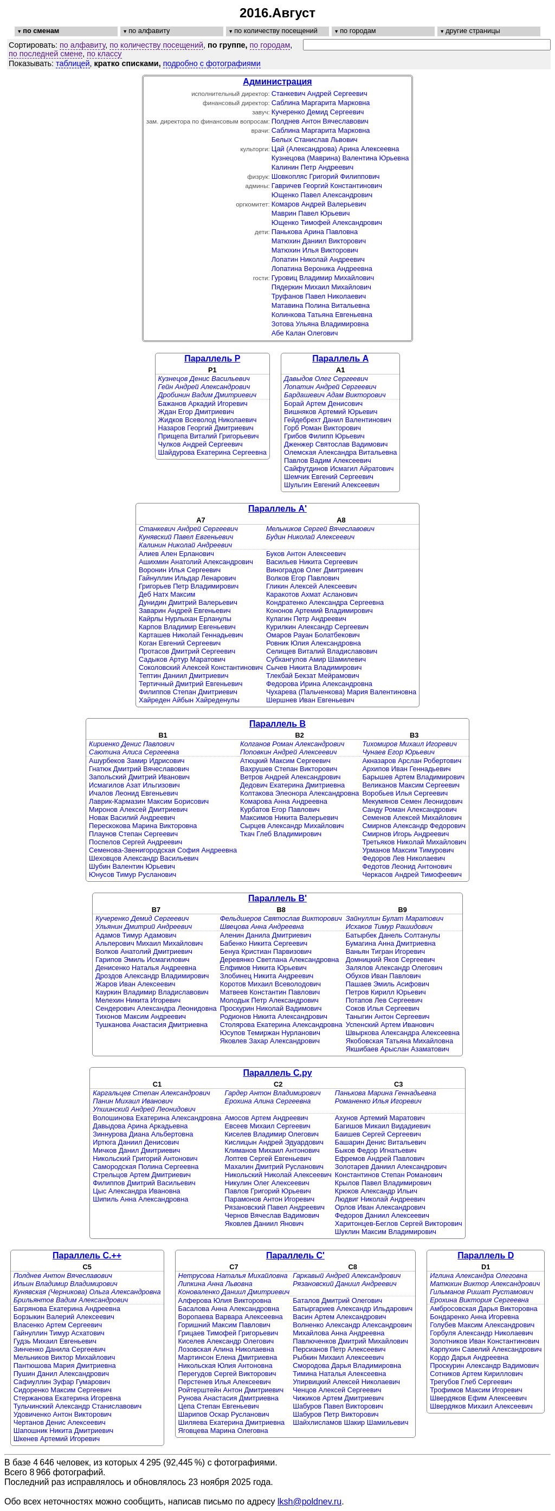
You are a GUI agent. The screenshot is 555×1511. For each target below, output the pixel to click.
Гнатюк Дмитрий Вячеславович (139, 769)
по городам (270, 45)
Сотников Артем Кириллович (476, 1374)
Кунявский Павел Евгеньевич (186, 537)
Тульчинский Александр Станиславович (77, 1406)
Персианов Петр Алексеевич (339, 1349)
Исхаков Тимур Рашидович (389, 926)
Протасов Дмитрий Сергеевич (187, 651)
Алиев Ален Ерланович (176, 554)
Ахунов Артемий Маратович (380, 1118)
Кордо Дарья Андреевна (469, 1357)
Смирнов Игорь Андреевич (405, 834)
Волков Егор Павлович (302, 578)
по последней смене (45, 53)
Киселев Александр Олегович (226, 1341)
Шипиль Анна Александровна (140, 1199)
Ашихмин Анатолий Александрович (196, 562)
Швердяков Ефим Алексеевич (478, 1398)
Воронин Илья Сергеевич (180, 570)
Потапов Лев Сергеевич (384, 1000)
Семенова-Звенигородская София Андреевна (163, 850)
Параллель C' (295, 1255)
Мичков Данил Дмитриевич (136, 1150)
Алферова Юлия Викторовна (225, 1300)
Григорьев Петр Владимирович (188, 586)
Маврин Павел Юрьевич (311, 213)
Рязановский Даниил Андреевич (345, 1284)
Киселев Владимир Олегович (271, 1134)
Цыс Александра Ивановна (136, 1191)
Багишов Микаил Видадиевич (383, 1126)
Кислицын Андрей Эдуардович (273, 1142)
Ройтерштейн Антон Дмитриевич (231, 1390)
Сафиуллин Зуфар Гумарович (62, 1382)
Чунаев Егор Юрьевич (398, 752)
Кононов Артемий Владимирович (319, 610)
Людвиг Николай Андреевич (380, 1199)
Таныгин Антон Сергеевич (388, 1016)
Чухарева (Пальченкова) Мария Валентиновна (341, 692)
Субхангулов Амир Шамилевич (316, 659)
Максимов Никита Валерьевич (289, 817)
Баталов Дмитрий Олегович (337, 1300)
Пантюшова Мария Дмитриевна (65, 1365)
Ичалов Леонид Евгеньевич (133, 793)
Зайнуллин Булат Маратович (395, 918)
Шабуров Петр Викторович (335, 1414)
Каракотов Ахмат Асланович (312, 594)
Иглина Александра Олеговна (478, 1275)
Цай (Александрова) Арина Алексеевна (335, 149)
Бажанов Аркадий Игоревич (203, 403)
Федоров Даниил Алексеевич (382, 1215)
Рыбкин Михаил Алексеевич (338, 1357)
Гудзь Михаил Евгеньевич (55, 1341)
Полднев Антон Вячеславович (320, 121)
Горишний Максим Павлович (224, 1325)
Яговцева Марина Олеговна (223, 1430)
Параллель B (277, 723)
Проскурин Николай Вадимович (271, 1008)
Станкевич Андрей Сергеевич (319, 93)
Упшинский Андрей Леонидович (144, 1109)
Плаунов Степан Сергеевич (133, 834)
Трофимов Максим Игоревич (476, 1390)
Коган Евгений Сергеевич (180, 643)
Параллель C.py (277, 1072)
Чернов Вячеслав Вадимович (271, 1215)
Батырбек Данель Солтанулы (393, 935)
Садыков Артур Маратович (182, 659)
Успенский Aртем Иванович (390, 1025)
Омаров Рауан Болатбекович (313, 635)
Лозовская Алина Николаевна (226, 1349)
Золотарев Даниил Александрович (391, 1167)
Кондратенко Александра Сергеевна (325, 602)
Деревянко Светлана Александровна (279, 959)
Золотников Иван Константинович (484, 1341)
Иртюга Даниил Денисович (136, 1142)
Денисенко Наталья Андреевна (145, 968)
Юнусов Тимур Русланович (132, 874)
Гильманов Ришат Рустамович (481, 1292)
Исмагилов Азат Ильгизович (134, 785)
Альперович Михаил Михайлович (149, 943)
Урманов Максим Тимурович (408, 850)
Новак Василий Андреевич (132, 817)
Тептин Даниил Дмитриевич (183, 675)
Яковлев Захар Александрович (270, 1041)
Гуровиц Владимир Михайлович (323, 278)
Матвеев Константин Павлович (270, 992)
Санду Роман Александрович (409, 809)
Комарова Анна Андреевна (283, 801)
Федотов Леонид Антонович (406, 866)
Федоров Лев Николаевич (403, 858)
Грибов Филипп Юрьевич (324, 436)
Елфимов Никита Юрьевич (263, 968)
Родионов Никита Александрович (273, 1016)
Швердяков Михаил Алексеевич (481, 1406)
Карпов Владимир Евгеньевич (187, 627)
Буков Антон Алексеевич (306, 554)
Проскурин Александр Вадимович (484, 1365)
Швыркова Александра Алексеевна (403, 1033)
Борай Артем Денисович (323, 403)
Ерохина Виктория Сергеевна (479, 1300)
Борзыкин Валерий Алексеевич (64, 1317)
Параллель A (340, 358)
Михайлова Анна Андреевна (338, 1333)
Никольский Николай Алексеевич (277, 1175)
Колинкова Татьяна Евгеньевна (322, 315)
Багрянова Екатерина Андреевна (67, 1309)
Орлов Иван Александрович (380, 1207)
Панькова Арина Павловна (315, 232)
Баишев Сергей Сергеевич (378, 1134)
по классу (104, 53)
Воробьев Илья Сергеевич (405, 793)
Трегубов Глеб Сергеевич (471, 1382)
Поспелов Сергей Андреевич (135, 842)
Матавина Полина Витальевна (321, 305)
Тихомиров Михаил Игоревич (409, 744)
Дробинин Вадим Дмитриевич (207, 395)
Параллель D (485, 1255)
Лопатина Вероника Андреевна (322, 268)
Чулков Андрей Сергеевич (200, 444)
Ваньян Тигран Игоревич (385, 951)
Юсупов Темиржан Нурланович (270, 1033)
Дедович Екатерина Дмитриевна (292, 785)
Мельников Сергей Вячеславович (320, 529)
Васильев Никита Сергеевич (312, 562)
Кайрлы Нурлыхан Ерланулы (185, 619)
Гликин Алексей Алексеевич (311, 586)
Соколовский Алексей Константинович (201, 667)
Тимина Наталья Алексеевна (339, 1374)
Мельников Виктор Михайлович (64, 1357)
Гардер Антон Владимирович (272, 1093)
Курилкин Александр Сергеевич (317, 627)
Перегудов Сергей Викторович (227, 1374)
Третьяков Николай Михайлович (414, 842)
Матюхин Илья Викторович (315, 250)
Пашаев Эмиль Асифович (387, 984)
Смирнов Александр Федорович (413, 826)
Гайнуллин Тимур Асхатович (59, 1333)
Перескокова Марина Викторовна (143, 826)
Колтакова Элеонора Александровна (299, 793)
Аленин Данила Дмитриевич (266, 935)
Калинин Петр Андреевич (312, 167)
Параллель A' (277, 508)
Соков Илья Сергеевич (383, 1008)
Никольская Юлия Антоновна (225, 1365)
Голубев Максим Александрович (482, 1325)
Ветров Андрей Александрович (290, 777)
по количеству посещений (156, 45)
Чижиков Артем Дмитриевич (338, 1398)
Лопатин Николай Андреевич (318, 259)
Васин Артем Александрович (339, 1317)
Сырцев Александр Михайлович (292, 826)
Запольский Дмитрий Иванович (139, 777)
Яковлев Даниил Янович (264, 1223)
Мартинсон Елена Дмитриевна (228, 1357)
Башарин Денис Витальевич (380, 1142)
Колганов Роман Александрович (292, 744)
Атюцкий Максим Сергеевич (285, 761)
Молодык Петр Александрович (269, 1000)
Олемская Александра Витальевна (340, 452)
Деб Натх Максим (167, 594)
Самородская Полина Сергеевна (145, 1167)
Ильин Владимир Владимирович (66, 1284)
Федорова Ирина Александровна (319, 684)
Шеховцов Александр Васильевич (143, 858)
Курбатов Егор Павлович (280, 809)
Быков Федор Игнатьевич (376, 1150)
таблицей (73, 63)
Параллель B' (277, 898)
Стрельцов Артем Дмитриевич (142, 1175)
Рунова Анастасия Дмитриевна (228, 1398)
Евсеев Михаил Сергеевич (267, 1126)
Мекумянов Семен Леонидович (412, 801)
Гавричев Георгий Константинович (327, 186)
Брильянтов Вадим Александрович (71, 1300)
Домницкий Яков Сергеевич (390, 959)
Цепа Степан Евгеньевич (218, 1406)
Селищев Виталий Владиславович (321, 651)
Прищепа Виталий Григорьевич (208, 436)
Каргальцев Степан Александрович (151, 1093)
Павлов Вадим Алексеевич (327, 460)
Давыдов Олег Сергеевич (326, 378)
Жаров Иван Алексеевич (135, 984)
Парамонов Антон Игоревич (269, 1199)
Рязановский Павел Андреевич (274, 1207)
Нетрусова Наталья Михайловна (233, 1275)
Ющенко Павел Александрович (322, 195)
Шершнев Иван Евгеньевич (310, 700)
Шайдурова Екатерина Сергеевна (212, 452)
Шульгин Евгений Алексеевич (331, 485)
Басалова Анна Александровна (229, 1309)
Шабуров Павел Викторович (338, 1406)
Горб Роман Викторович (322, 428)
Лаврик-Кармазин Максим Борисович (149, 801)
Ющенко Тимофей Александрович (327, 222)
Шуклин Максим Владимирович (385, 1232)
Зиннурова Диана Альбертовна (143, 1134)
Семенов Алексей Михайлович (412, 817)
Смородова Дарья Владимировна (347, 1365)
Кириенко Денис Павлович (131, 744)
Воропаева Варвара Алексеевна (230, 1317)
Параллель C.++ (87, 1255)
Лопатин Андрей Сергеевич (330, 387)
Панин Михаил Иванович (132, 1101)
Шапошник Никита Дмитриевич (64, 1430)
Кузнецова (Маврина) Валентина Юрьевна (340, 158)
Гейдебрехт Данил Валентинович (337, 420)
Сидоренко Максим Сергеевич (63, 1390)
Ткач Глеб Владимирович (280, 834)
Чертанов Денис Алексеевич (60, 1422)
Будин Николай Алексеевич (310, 537)
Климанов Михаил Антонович (271, 1150)
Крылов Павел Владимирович (383, 1183)
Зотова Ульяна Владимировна (320, 324)
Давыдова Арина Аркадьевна (140, 1126)
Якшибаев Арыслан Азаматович (397, 1049)
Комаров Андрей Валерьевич (319, 204)
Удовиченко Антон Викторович (63, 1414)
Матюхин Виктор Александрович (485, 1284)
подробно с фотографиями (212, 63)
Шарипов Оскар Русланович (223, 1414)
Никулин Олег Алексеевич (266, 1183)
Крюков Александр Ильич (376, 1191)
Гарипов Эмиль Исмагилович (142, 959)
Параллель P (212, 358)
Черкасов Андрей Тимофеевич (411, 874)
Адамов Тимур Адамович (135, 935)
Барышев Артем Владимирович (413, 777)
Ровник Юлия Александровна (313, 643)
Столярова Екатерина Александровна (281, 1025)
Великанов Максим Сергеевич (411, 785)
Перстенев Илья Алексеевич (224, 1382)
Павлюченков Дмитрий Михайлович (350, 1341)
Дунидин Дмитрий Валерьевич (188, 602)
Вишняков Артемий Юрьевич (330, 412)
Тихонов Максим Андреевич (140, 1016)
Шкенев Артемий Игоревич (57, 1439)
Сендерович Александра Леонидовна (156, 1008)
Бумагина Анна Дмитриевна (391, 943)
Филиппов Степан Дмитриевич (188, 692)
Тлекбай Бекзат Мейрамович (312, 675)
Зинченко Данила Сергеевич (60, 1349)
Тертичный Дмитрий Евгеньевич (190, 684)
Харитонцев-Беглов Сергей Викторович (398, 1223)
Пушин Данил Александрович (61, 1374)
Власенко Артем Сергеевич (58, 1325)
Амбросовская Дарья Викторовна (483, 1309)
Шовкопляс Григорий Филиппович (326, 176)
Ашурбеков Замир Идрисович (136, 761)
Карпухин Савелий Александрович (485, 1349)
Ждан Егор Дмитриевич (196, 412)
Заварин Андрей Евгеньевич (185, 610)
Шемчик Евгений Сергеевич (328, 477)
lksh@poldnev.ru (309, 1501)
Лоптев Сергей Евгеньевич (267, 1158)
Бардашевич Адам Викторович (335, 395)
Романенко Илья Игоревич (378, 1101)
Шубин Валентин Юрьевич (132, 866)
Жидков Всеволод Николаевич (207, 420)
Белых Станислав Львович (315, 139)
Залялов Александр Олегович (394, 968)
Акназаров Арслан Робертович (411, 761)
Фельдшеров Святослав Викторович (281, 918)
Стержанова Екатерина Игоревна (67, 1398)
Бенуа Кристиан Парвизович (266, 951)
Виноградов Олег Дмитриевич (314, 570)
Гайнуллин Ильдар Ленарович (187, 578)
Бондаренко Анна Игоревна (474, 1317)
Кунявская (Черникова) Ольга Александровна (87, 1292)
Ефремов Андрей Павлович (380, 1158)
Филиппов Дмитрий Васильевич (144, 1183)
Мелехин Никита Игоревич (137, 1000)
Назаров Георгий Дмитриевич (206, 428)
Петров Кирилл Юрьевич (386, 992)
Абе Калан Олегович (305, 333)
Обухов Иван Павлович (383, 976)
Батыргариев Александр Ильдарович (352, 1309)
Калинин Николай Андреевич (185, 545)
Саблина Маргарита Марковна (321, 103)
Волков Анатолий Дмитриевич (143, 951)
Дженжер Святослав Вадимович (336, 444)
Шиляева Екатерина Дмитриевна (231, 1422)
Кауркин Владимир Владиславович (152, 992)
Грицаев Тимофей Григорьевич (228, 1333)
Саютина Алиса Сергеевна (134, 752)
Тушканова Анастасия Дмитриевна (151, 1025)
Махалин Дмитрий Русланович (274, 1167)
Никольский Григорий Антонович (145, 1158)
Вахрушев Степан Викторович (288, 769)
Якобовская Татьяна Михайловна (399, 1041)
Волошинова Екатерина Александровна (157, 1118)
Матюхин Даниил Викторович (319, 241)
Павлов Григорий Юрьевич (267, 1191)
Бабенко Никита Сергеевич (264, 943)
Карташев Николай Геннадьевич (191, 635)
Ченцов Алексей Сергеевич (337, 1390)
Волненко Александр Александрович (352, 1325)
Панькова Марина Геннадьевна (385, 1093)
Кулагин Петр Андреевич (306, 619)
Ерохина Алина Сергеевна (267, 1101)
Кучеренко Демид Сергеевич (318, 112)
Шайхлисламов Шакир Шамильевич (350, 1422)
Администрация (277, 81)
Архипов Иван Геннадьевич (406, 769)
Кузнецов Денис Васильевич (204, 378)
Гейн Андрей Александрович (204, 387)
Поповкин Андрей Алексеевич (288, 752)
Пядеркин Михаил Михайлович (321, 287)
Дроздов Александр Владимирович (152, 976)
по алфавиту (82, 45)
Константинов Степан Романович (388, 1175)
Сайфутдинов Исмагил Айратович (338, 468)
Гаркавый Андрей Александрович (347, 1275)
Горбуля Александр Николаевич (481, 1333)
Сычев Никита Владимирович (314, 667)
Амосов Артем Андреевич (266, 1118)
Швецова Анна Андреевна (262, 926)
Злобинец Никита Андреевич (267, 976)
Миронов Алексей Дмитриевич (138, 809)
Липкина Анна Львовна (215, 1284)
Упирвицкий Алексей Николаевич (346, 1382)
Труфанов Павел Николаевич (319, 296)
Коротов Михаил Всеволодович (270, 984)
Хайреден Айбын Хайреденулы (189, 700)
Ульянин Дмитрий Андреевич (143, 926)
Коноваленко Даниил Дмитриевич (234, 1292)
